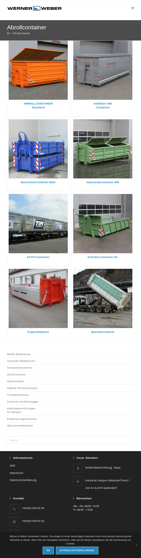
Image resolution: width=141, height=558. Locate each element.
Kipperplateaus (38, 331)
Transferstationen (18, 394)
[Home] (8, 33)
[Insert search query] (70, 440)
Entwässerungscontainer (22, 418)
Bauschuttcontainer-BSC (38, 182)
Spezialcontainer (103, 331)
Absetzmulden (15, 381)
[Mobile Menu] (132, 8)
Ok (48, 550)
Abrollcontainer (21, 33)
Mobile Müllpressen (19, 354)
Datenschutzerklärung (23, 480)
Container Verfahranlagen (22, 401)
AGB (12, 465)
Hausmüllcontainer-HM (103, 182)
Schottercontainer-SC (103, 257)
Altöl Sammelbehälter (20, 425)
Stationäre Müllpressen (21, 361)
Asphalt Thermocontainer (22, 388)
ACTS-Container (38, 257)
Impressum (16, 473)
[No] (136, 545)
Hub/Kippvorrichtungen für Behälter (21, 410)
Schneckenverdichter (19, 367)
